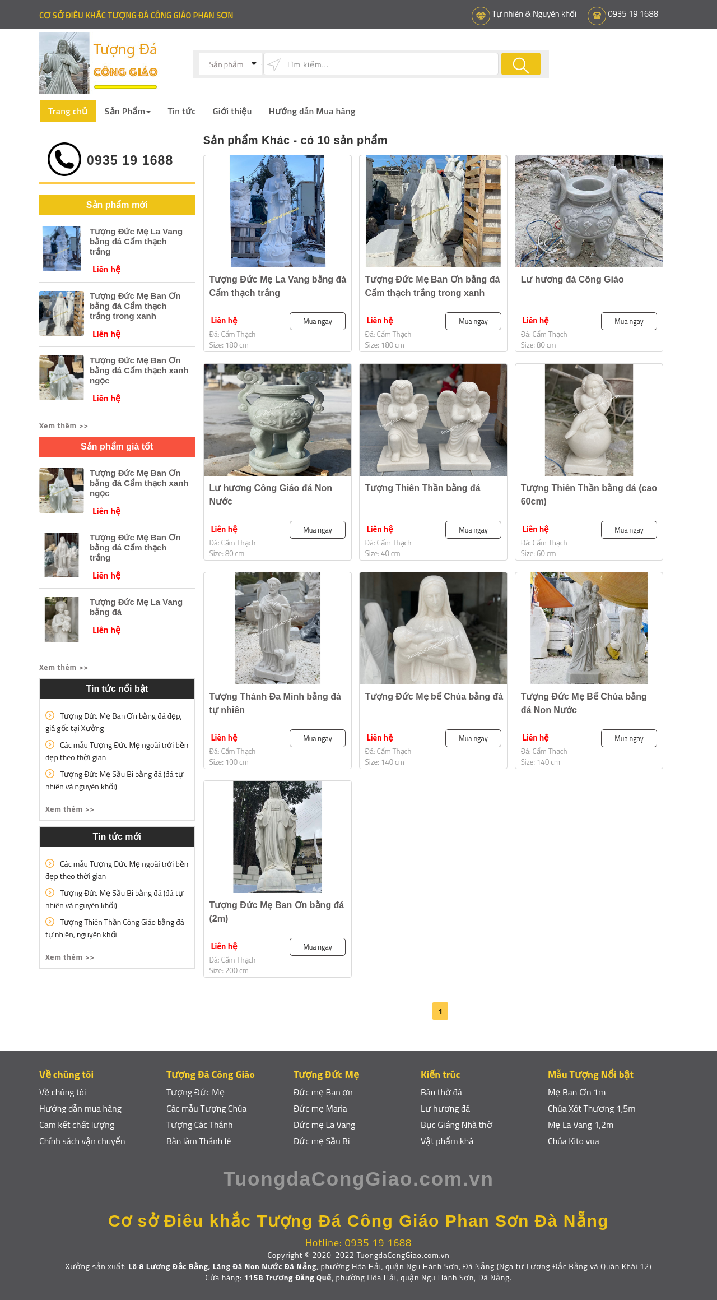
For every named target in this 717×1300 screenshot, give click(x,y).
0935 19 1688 (632, 13)
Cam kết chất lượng (77, 1124)
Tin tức (182, 111)
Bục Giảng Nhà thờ (456, 1124)
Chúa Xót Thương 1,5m (592, 1108)
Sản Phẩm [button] (128, 111)
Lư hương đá (446, 1108)
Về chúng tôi (62, 1092)
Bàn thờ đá (441, 1092)
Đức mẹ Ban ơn (323, 1092)
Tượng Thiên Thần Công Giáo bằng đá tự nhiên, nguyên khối (114, 927)
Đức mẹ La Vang (325, 1124)
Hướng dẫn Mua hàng (312, 111)
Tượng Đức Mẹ (195, 1092)
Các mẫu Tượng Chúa (206, 1108)
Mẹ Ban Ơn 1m (577, 1092)
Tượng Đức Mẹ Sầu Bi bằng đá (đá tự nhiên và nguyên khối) (114, 779)
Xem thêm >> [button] (64, 425)
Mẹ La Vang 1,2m (580, 1124)
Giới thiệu (232, 111)
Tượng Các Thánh (199, 1124)
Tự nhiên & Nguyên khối (533, 13)
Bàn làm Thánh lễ (198, 1141)
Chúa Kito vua (573, 1141)
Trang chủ (68, 111)
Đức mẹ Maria (320, 1108)
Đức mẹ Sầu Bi (322, 1141)
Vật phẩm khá (447, 1141)
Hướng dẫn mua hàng (80, 1108)
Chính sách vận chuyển (82, 1141)
